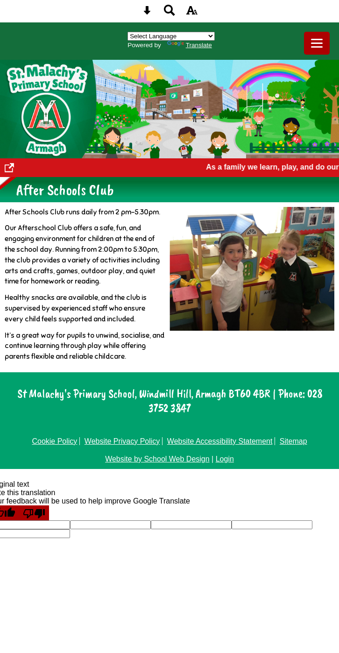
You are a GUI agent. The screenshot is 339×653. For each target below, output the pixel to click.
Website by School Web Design (157, 459)
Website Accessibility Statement (220, 441)
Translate (189, 45)
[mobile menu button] (317, 43)
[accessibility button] (192, 13)
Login (225, 459)
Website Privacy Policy (122, 441)
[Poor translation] (34, 512)
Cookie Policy (54, 441)
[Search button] (169, 13)
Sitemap (293, 441)
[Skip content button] (147, 13)
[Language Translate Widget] (171, 36)
